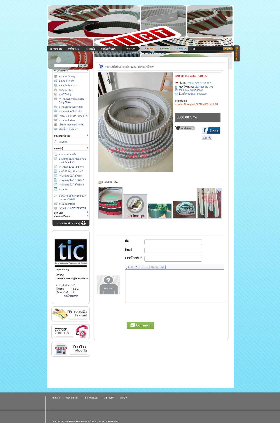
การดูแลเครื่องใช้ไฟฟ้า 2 (71, 180)
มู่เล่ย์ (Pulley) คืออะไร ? (71, 171)
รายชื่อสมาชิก (72, 398)
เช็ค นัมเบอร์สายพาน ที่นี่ (71, 124)
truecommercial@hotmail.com (72, 278)
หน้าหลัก (56, 398)
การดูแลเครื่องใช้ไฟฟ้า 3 (71, 184)
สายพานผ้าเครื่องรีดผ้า (70, 111)
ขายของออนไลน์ (86, 421)
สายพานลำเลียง (67, 120)
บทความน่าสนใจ (67, 154)
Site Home (108, 53)
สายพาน (63, 189)
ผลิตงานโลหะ (66, 90)
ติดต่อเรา (70, 331)
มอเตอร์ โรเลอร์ (66, 81)
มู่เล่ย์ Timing (65, 94)
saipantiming (62, 269)
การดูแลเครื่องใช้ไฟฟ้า (70, 175)
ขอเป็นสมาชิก (71, 296)
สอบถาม (63, 141)
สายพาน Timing (67, 76)
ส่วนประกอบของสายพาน (71, 166)
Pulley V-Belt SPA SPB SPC (73, 115)
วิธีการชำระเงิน (70, 314)
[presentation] (155, 311)
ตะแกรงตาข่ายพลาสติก (71, 106)
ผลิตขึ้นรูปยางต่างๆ (68, 129)
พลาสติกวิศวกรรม (68, 85)
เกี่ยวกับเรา (70, 349)
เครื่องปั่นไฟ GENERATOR (72, 208)
